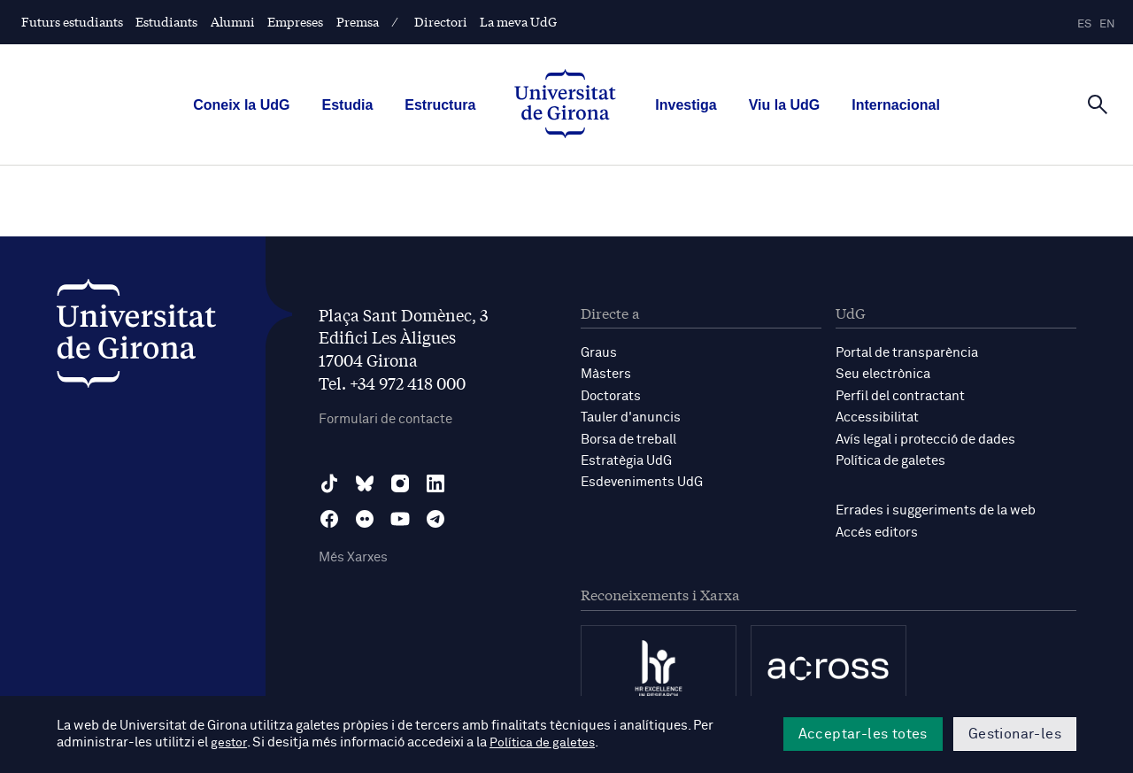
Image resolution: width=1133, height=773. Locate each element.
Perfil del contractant (900, 395)
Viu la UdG (785, 104)
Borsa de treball (628, 437)
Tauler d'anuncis (631, 416)
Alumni (233, 21)
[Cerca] (1097, 103)
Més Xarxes (353, 558)
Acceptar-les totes (863, 734)
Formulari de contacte (385, 419)
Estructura (440, 104)
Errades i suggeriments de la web (936, 508)
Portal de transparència (907, 352)
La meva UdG (518, 21)
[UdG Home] (565, 105)
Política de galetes (890, 459)
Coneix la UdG (241, 104)
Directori (440, 21)
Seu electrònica (883, 374)
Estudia (347, 104)
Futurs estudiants (72, 21)
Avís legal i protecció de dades (925, 437)
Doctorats (611, 395)
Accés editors (877, 530)
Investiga (685, 104)
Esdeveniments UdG (642, 480)
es (1084, 24)
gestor (230, 743)
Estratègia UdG (626, 459)
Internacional (896, 104)
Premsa (357, 21)
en (1107, 24)
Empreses (295, 21)
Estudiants (166, 21)
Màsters (606, 374)
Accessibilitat (877, 416)
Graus (599, 352)
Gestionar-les (1014, 734)
